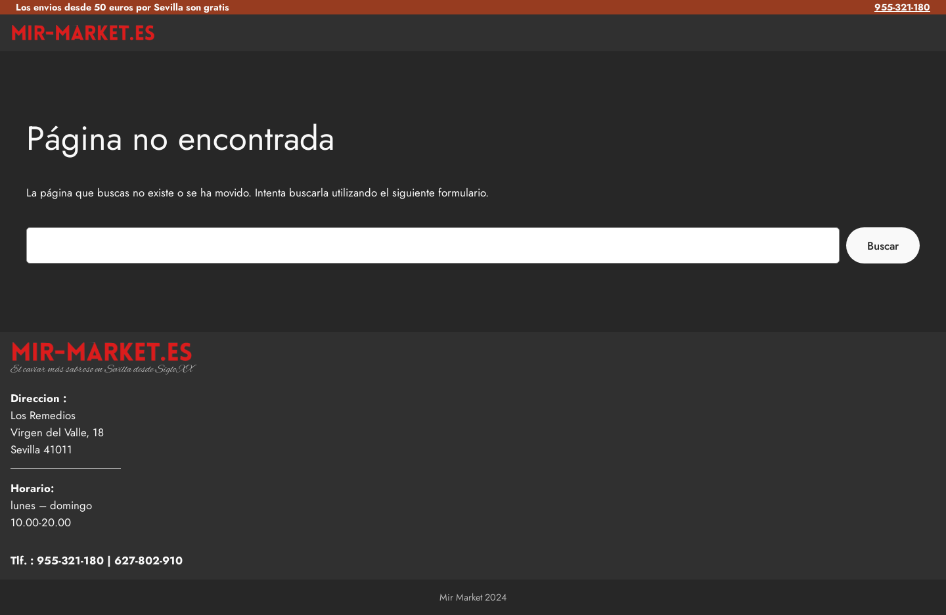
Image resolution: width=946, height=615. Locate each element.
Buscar (883, 246)
